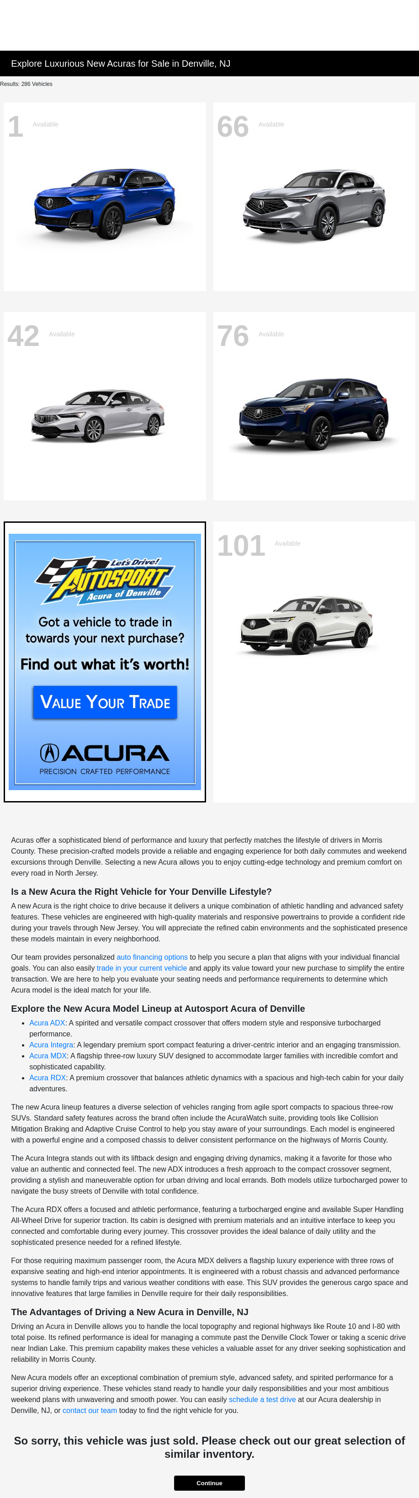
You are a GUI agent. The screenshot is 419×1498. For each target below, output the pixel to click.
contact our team (90, 1410)
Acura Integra (51, 1045)
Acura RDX (47, 1078)
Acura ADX (47, 1023)
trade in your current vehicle (142, 968)
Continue (209, 1483)
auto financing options (152, 957)
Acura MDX (48, 1056)
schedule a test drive (262, 1399)
